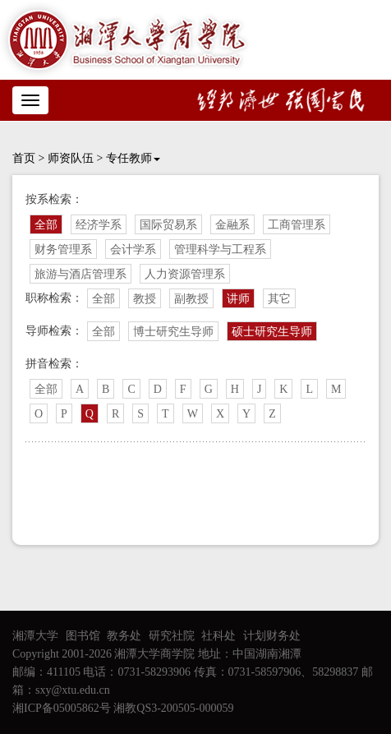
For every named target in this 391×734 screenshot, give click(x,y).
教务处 (124, 636)
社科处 (218, 636)
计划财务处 (272, 636)
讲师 (238, 299)
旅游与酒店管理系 (80, 274)
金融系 (232, 225)
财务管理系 (63, 249)
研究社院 (172, 636)
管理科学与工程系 (220, 249)
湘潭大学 (35, 636)
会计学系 (133, 249)
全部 (46, 225)
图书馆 (83, 636)
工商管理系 (296, 225)
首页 (23, 158)
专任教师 (133, 158)
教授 (144, 299)
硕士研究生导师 (272, 331)
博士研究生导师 (173, 331)
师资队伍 (71, 158)
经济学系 (99, 225)
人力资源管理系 (185, 274)
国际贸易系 (168, 225)
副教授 (191, 299)
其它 (279, 299)
